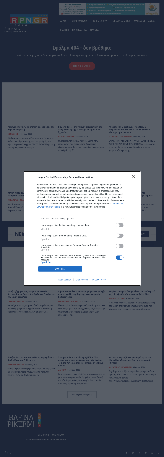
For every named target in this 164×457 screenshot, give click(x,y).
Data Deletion (64, 279)
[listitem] (82, 218)
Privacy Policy (99, 279)
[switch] (119, 225)
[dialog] (82, 228)
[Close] (134, 177)
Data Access (82, 279)
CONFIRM (60, 269)
